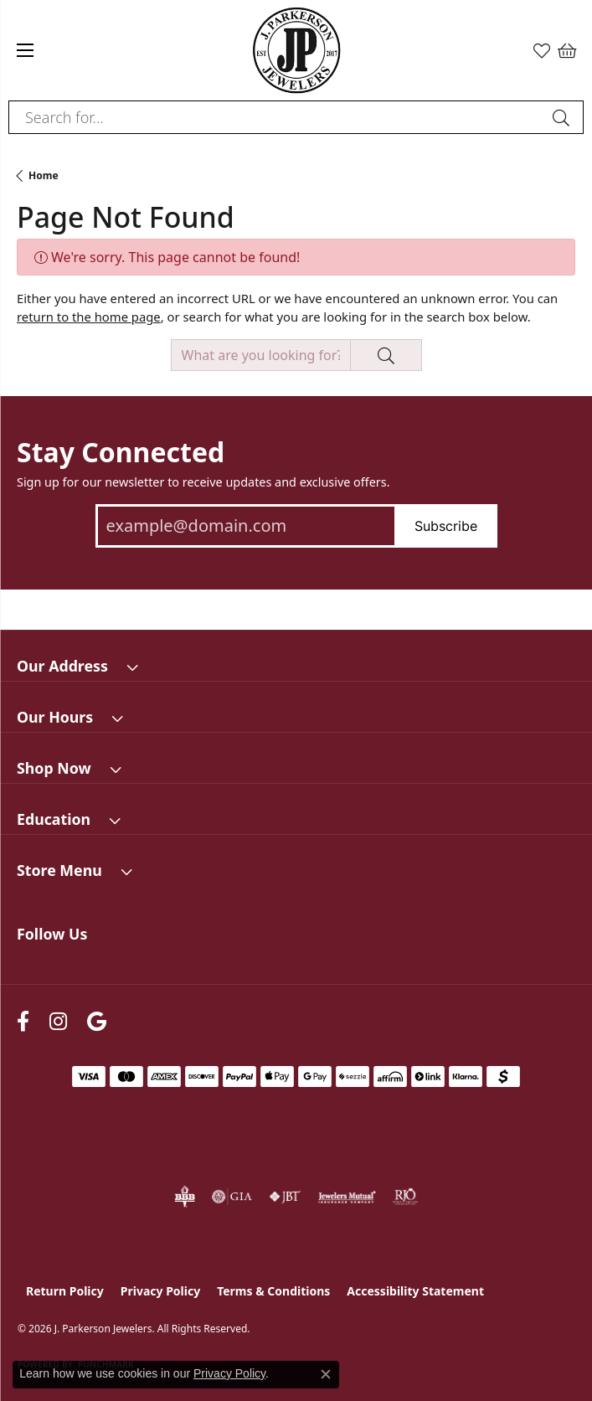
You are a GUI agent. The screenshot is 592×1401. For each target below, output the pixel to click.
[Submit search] (563, 117)
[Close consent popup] (326, 1374)
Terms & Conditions (273, 1291)
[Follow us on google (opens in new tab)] (96, 1022)
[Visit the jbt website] (285, 1196)
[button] (541, 50)
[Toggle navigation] (25, 50)
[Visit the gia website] (232, 1196)
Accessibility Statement (415, 1291)
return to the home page (89, 316)
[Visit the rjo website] (405, 1196)
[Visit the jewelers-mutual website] (347, 1196)
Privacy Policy (160, 1291)
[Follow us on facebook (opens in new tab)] (23, 1022)
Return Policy (65, 1291)
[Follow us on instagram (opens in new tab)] (58, 1022)
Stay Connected (120, 452)
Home (43, 175)
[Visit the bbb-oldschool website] (184, 1196)
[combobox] (276, 117)
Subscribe (445, 526)
